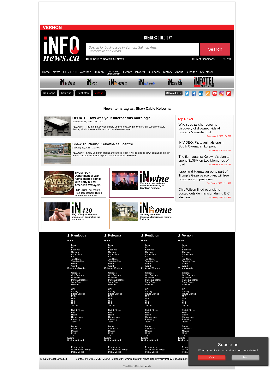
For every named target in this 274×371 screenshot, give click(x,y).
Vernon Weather (186, 268)
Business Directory (160, 72)
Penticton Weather (150, 268)
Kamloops (49, 93)
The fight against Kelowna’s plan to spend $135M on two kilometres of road (204, 160)
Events (127, 72)
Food (73, 312)
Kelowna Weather (113, 268)
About (179, 72)
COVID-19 (70, 72)
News (56, 72)
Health (74, 315)
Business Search (76, 340)
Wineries (75, 284)
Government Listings (81, 349)
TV (72, 335)
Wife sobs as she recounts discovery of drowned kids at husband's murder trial (199, 128)
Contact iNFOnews (122, 359)
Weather (85, 72)
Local (73, 245)
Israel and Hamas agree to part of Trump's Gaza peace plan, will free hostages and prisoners (204, 175)
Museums (75, 277)
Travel (74, 321)
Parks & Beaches (79, 280)
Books (74, 326)
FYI (72, 256)
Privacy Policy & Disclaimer (171, 359)
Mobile (148, 366)
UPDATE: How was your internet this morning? (111, 118)
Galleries (75, 273)
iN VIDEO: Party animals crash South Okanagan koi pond (201, 144)
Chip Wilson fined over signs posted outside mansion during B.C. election (205, 193)
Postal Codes (77, 352)
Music (74, 333)
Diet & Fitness (77, 310)
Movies (74, 331)
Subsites (191, 72)
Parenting (75, 319)
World (74, 263)
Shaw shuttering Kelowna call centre (102, 144)
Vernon (99, 93)
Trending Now (77, 261)
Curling (74, 291)
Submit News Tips (144, 359)
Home (46, 72)
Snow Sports (77, 282)
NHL (73, 303)
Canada (75, 252)
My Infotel (206, 72)
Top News (75, 259)
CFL (73, 289)
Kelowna (66, 93)
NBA (73, 298)
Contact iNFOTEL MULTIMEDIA (93, 359)
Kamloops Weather (76, 268)
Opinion (99, 72)
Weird (74, 266)
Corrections (76, 254)
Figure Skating (78, 294)
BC (72, 247)
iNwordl (140, 72)
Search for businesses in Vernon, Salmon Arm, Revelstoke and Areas (123, 49)
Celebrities (76, 328)
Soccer (74, 305)
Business (75, 249)
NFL (73, 301)
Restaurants (77, 347)
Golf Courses (77, 275)
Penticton (83, 93)
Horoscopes (77, 317)
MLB (73, 296)
